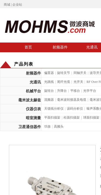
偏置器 (49, 73)
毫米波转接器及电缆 (71, 100)
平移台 (75, 91)
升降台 (62, 91)
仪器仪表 (33, 109)
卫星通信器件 (29, 127)
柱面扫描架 (72, 117)
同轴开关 (80, 73)
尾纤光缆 (63, 82)
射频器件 (60, 47)
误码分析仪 (75, 108)
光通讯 (35, 82)
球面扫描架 (91, 117)
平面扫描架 (52, 117)
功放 (47, 126)
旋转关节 (63, 73)
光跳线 (49, 82)
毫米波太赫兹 (29, 100)
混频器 (49, 100)
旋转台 (49, 91)
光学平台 (89, 91)
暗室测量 (33, 118)
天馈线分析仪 (54, 108)
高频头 (59, 126)
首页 (28, 47)
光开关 (78, 82)
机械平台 (33, 91)
